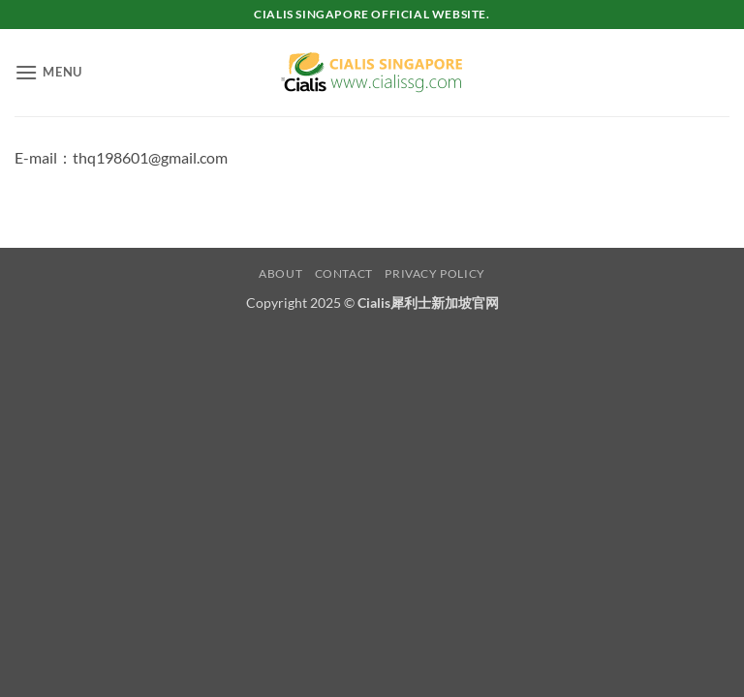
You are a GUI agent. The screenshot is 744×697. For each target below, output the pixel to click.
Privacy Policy (435, 273)
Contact (344, 273)
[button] (48, 72)
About (280, 273)
